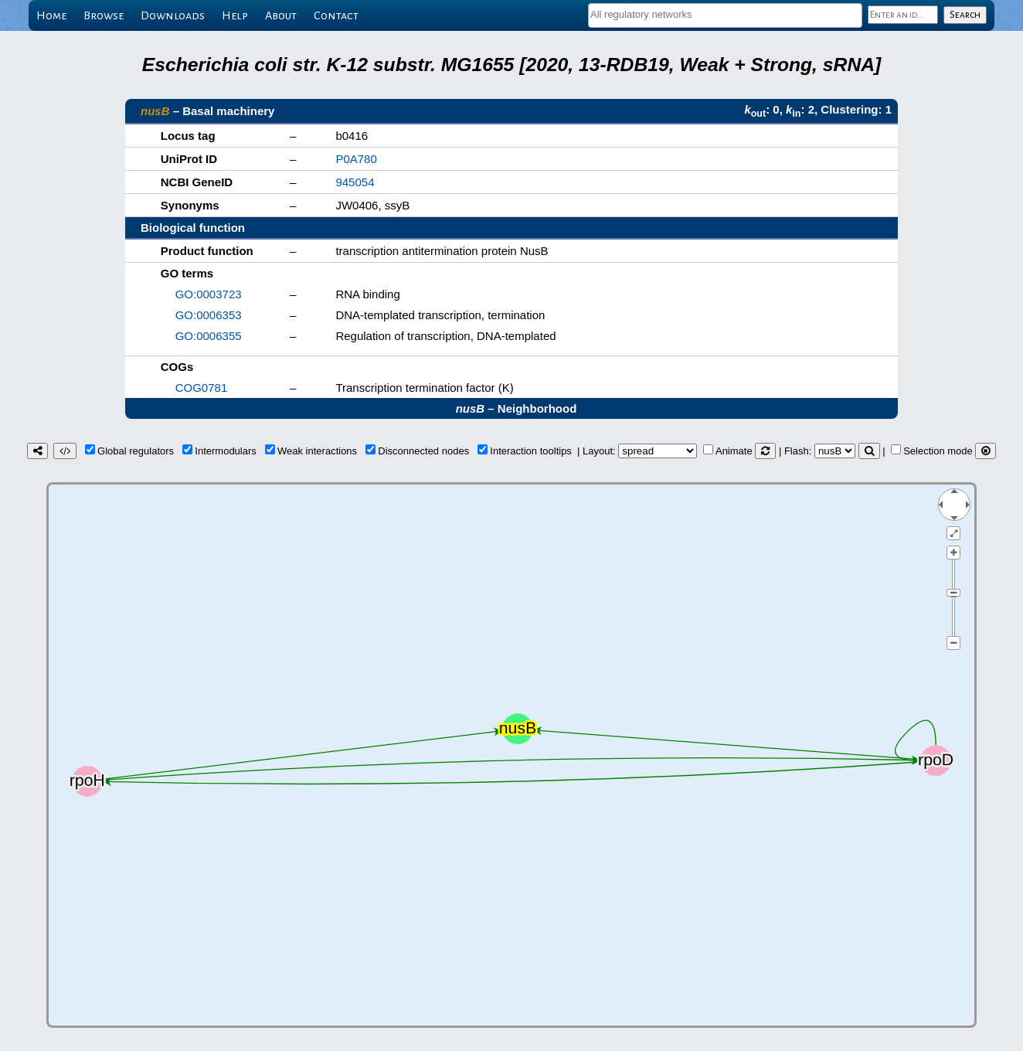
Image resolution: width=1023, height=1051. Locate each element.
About (281, 15)
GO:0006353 (208, 314)
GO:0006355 (208, 335)
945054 (354, 182)
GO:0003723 (208, 294)
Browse (103, 15)
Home (51, 15)
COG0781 (201, 387)
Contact (336, 15)
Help (235, 15)
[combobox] (725, 15)
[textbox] (725, 14)
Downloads (173, 15)
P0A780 (355, 158)
